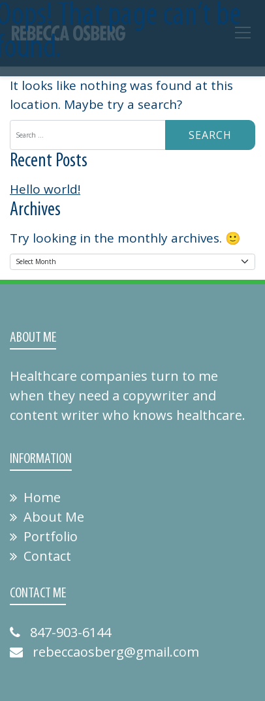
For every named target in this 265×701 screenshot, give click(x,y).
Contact (40, 556)
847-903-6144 (60, 632)
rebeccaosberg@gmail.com (104, 652)
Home (35, 497)
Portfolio (44, 536)
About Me (47, 517)
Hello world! (45, 189)
